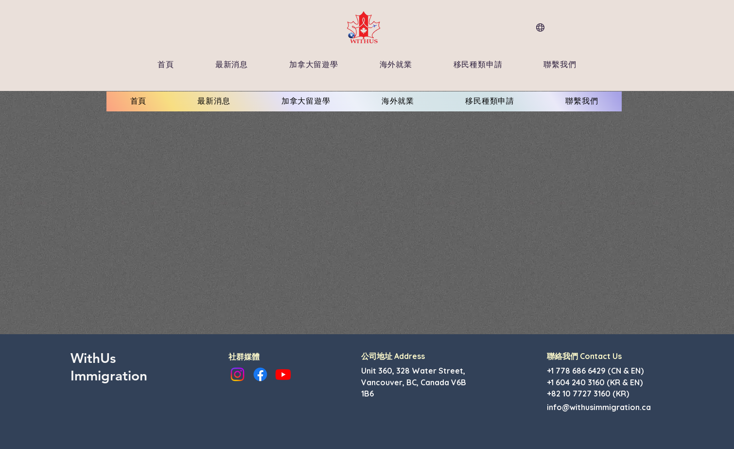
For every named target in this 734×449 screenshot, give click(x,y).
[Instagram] (237, 374)
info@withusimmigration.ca (599, 407)
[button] (231, 65)
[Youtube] (283, 374)
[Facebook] (260, 374)
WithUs (93, 358)
